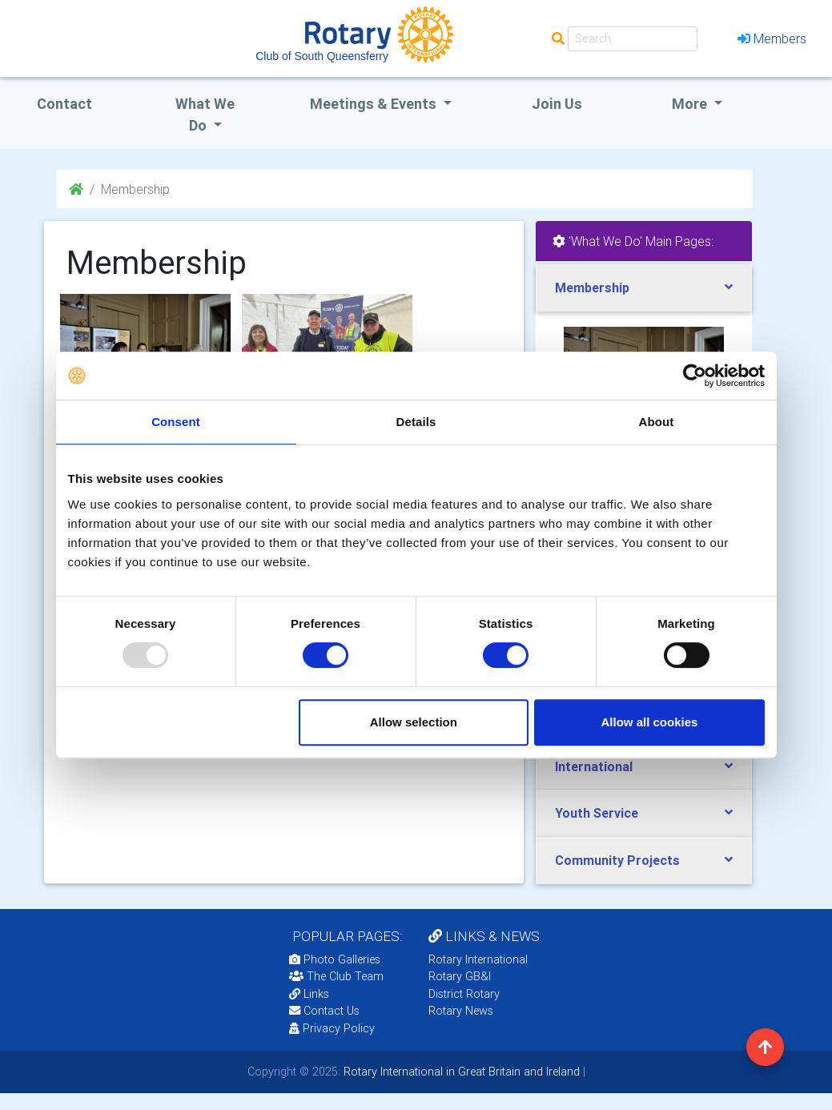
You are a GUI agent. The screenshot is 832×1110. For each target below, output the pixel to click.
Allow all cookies (649, 722)
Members (772, 38)
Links (309, 994)
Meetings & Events (375, 104)
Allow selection (413, 722)
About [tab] (656, 421)
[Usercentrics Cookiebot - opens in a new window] (695, 376)
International (594, 766)
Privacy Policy (332, 1028)
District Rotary (464, 994)
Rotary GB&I (459, 976)
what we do (205, 115)
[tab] (644, 288)
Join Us (557, 104)
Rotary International (478, 959)
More (691, 104)
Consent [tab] (175, 421)
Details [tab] (416, 421)
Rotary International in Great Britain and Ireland (460, 1071)
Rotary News (460, 1010)
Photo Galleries (334, 959)
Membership (592, 288)
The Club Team (336, 976)
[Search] (632, 38)
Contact (64, 104)
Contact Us (324, 1010)
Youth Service (596, 813)
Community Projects (617, 860)
